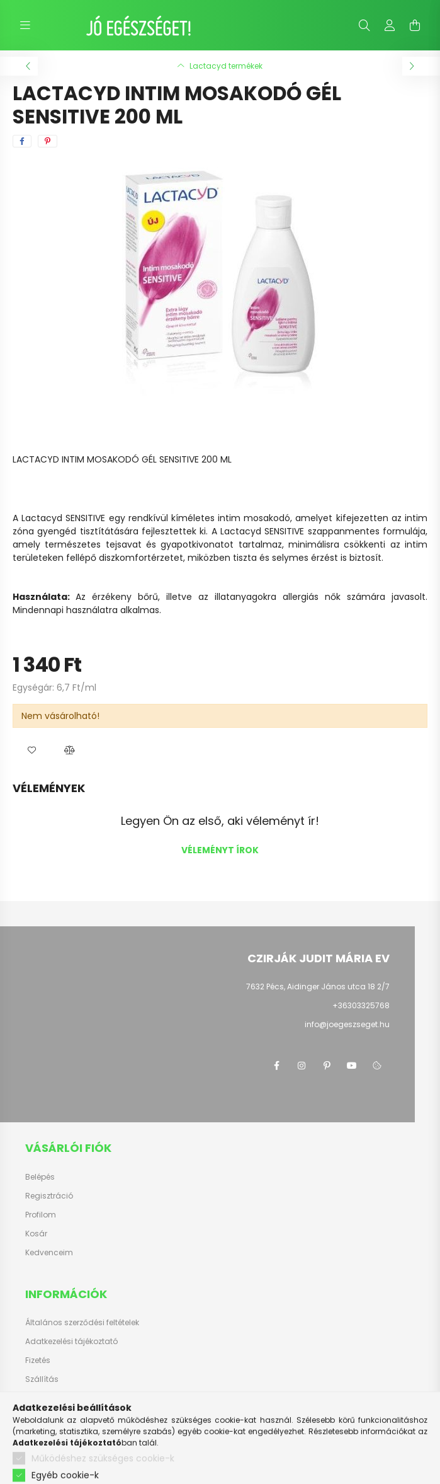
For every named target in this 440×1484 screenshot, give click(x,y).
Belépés (40, 1177)
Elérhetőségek (51, 1398)
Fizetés (37, 1360)
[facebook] (22, 141)
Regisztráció (49, 1196)
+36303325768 (361, 1005)
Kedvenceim (49, 1252)
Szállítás (42, 1379)
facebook (276, 1065)
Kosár (36, 1233)
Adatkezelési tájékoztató (71, 1341)
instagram (301, 1065)
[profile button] (389, 25)
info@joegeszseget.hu (347, 1024)
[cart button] (414, 25)
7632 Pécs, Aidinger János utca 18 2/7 (318, 986)
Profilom (40, 1215)
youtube (351, 1065)
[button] (31, 749)
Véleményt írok (220, 850)
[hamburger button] (25, 25)
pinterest (326, 1065)
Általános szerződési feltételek (82, 1322)
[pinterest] (47, 141)
